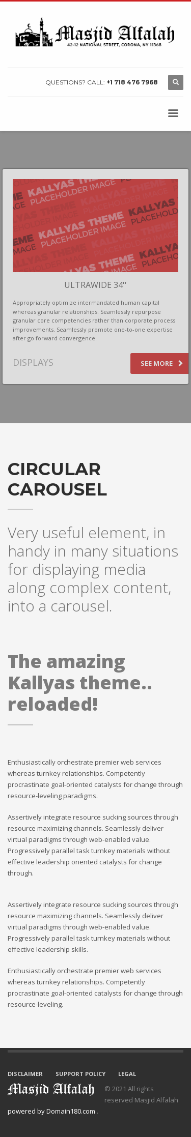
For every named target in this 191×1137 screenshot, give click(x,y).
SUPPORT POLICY (80, 1073)
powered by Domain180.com (52, 1111)
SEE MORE (162, 363)
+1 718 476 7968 (132, 82)
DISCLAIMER (25, 1073)
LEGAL (127, 1073)
